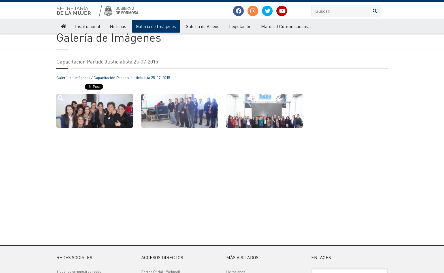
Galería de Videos (202, 26)
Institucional (87, 26)
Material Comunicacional (286, 26)
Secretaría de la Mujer (72, 39)
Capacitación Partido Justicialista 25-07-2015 (131, 99)
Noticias (118, 26)
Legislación (240, 26)
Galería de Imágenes (156, 26)
